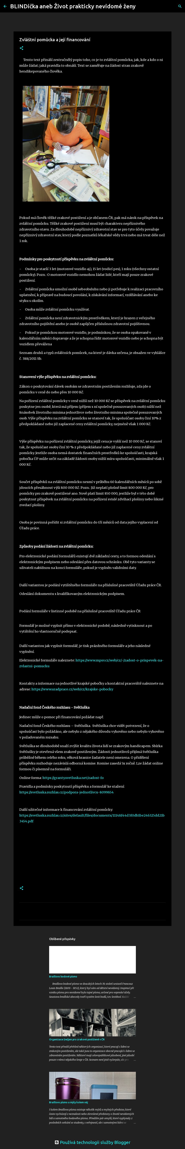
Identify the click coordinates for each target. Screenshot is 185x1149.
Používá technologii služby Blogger (92, 1142)
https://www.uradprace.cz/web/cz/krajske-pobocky (72, 689)
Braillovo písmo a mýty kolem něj (68, 1102)
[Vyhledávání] (141, 6)
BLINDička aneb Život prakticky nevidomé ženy (73, 6)
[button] (21, 48)
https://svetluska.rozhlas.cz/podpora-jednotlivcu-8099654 (66, 792)
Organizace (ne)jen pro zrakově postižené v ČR (77, 1039)
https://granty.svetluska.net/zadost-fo (73, 778)
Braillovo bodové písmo (63, 976)
